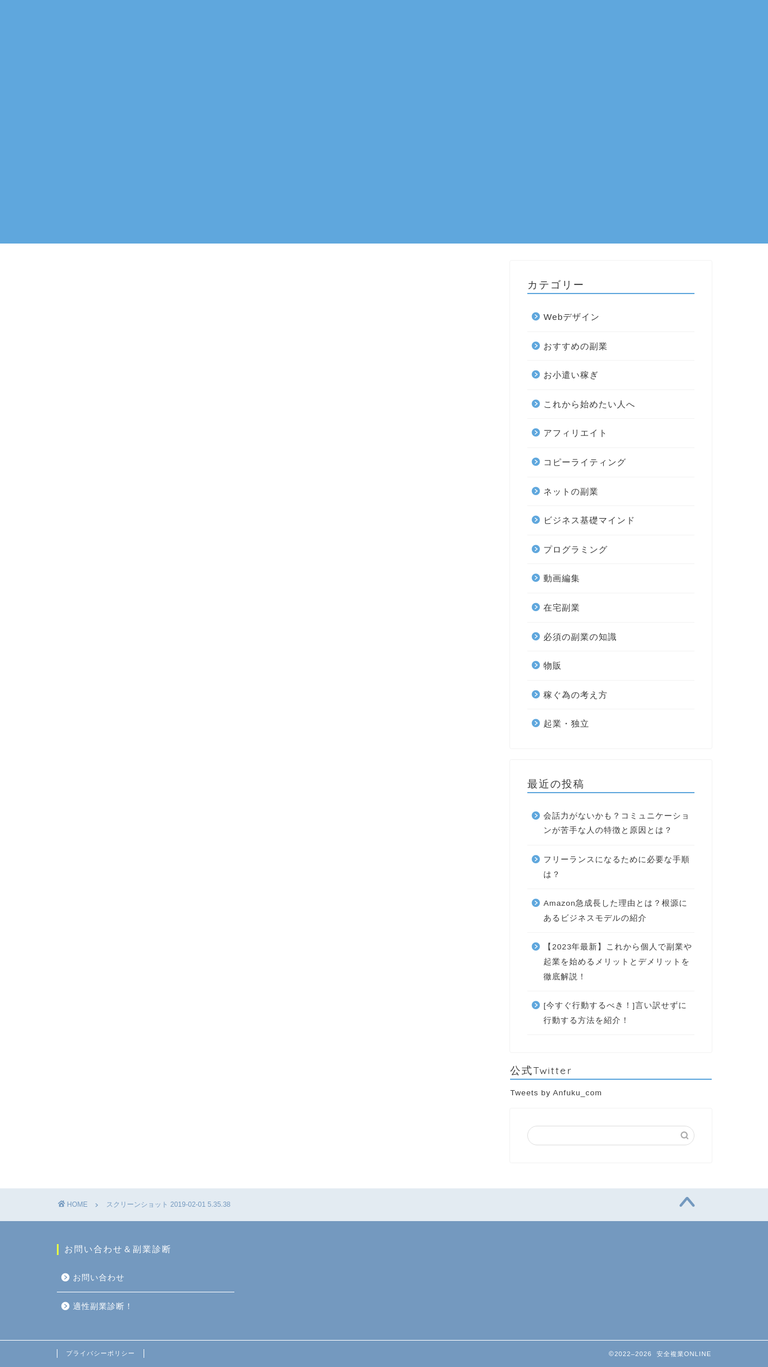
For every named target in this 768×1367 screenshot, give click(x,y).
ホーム (223, 18)
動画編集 (561, 578)
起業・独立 (566, 723)
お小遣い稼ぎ (571, 375)
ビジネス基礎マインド (589, 520)
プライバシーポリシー (100, 1353)
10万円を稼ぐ (554, 18)
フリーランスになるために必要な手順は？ (616, 867)
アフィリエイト (575, 433)
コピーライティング (584, 462)
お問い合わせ (639, 18)
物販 (552, 665)
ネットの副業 (571, 491)
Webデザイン (571, 317)
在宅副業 (479, 18)
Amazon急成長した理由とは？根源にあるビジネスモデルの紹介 (615, 910)
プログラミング (575, 549)
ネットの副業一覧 (302, 18)
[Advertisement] (384, 163)
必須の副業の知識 (580, 637)
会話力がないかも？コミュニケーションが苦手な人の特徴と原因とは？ (616, 823)
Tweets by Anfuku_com (556, 1092)
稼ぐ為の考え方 (575, 695)
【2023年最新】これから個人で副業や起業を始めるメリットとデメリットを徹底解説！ (617, 961)
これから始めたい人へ (589, 404)
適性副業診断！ (241, 41)
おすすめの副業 (400, 18)
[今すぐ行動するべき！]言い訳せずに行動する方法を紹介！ (615, 1013)
